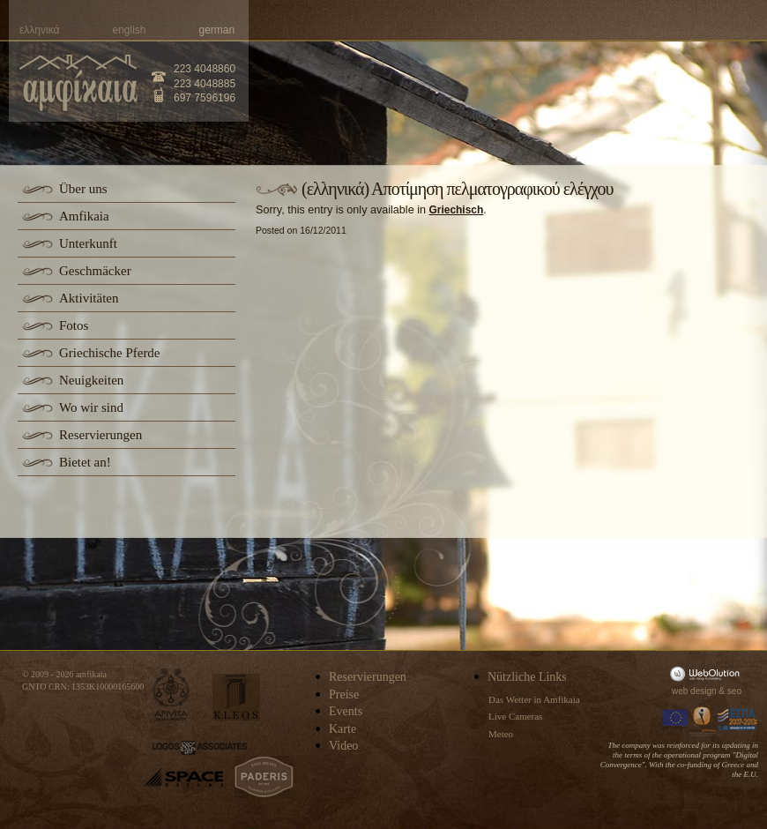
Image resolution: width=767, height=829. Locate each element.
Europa (675, 719)
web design (694, 691)
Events (345, 711)
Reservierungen (100, 435)
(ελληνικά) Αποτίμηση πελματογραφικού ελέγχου (457, 188)
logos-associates (200, 748)
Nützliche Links (527, 676)
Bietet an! (85, 462)
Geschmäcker (95, 271)
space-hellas (183, 777)
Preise (344, 694)
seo (734, 691)
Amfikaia (84, 216)
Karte (342, 729)
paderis (264, 777)
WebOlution (708, 673)
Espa (738, 719)
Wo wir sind (91, 407)
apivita (171, 694)
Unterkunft (88, 243)
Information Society (703, 719)
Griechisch (455, 210)
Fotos (73, 325)
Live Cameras (515, 716)
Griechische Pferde (109, 353)
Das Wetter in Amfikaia (534, 699)
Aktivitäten (89, 298)
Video (343, 745)
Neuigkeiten (91, 380)
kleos (236, 697)
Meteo (500, 733)
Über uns (83, 189)
